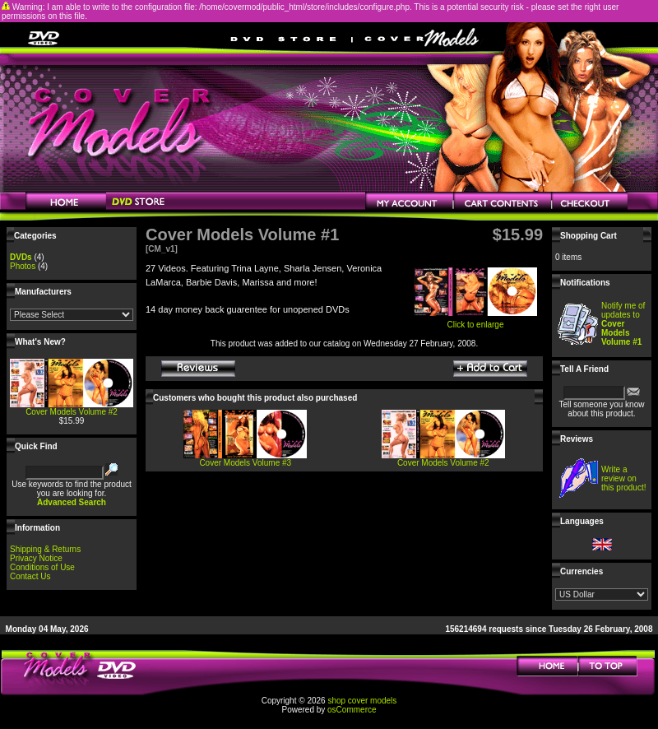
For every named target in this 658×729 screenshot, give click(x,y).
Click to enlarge (475, 321)
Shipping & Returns (45, 549)
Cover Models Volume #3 (245, 462)
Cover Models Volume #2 (71, 411)
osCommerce (351, 709)
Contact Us (30, 576)
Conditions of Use (42, 567)
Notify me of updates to (623, 323)
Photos (22, 266)
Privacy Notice (36, 558)
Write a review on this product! (623, 478)
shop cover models (361, 700)
